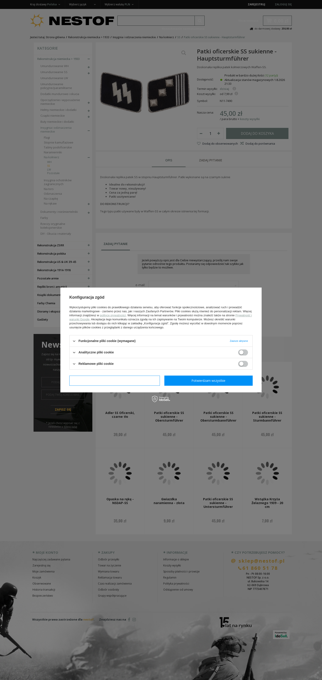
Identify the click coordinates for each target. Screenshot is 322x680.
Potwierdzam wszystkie (208, 380)
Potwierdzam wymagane (115, 380)
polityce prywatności (113, 315)
